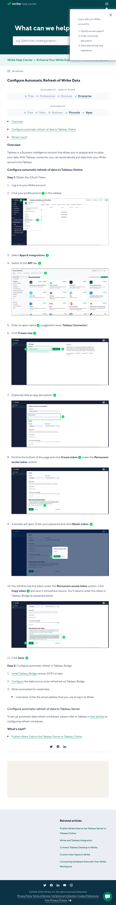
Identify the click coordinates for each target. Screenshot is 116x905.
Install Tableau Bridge (24, 673)
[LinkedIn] (64, 746)
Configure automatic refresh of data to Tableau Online (43, 129)
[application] (107, 896)
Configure (17, 681)
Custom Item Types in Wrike (75, 854)
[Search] (58, 40)
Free (31, 96)
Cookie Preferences (88, 896)
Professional (47, 96)
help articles (97, 716)
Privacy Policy (24, 896)
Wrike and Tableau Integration (76, 840)
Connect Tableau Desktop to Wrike (78, 847)
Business (66, 96)
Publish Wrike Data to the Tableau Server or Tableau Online (46, 736)
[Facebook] (58, 746)
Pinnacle (74, 112)
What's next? (19, 137)
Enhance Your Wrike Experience (58, 60)
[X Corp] (51, 746)
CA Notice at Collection (64, 896)
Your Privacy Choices (56, 900)
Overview (17, 121)
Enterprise (84, 96)
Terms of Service (41, 896)
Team (42, 112)
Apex (89, 112)
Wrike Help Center (20, 60)
